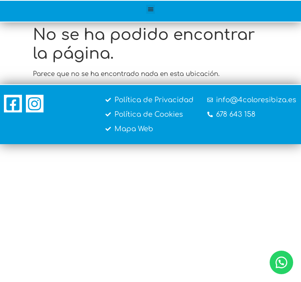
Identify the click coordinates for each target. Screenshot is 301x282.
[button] (150, 9)
